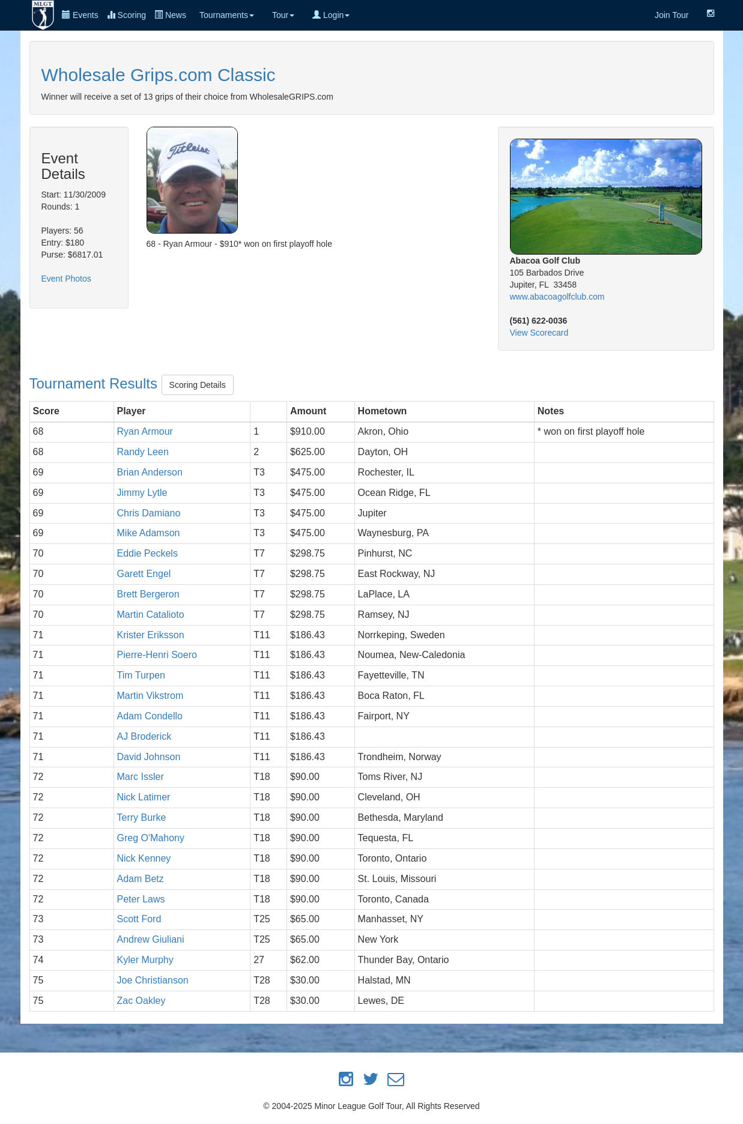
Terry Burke (141, 817)
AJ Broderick (144, 736)
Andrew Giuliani (150, 939)
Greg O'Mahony (150, 838)
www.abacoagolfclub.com (557, 296)
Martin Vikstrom (150, 695)
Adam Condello (150, 716)
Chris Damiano (149, 513)
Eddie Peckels (147, 553)
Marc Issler (140, 777)
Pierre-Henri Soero (157, 655)
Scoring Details (197, 385)
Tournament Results (95, 383)
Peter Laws (141, 899)
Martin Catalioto (150, 614)
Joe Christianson (153, 980)
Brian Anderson (150, 472)
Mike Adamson (148, 533)
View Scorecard (539, 332)
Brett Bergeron (148, 594)
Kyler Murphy (145, 960)
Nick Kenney (144, 858)
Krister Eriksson (150, 635)
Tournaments (226, 15)
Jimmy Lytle (142, 493)
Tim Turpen (141, 675)
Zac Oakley (141, 1001)
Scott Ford (139, 919)
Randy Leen (143, 452)
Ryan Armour (145, 431)
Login (331, 15)
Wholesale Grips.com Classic (158, 75)
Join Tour (672, 15)
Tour (283, 15)
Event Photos (66, 278)
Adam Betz (140, 879)
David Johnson (149, 757)
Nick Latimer (144, 797)
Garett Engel (144, 574)
